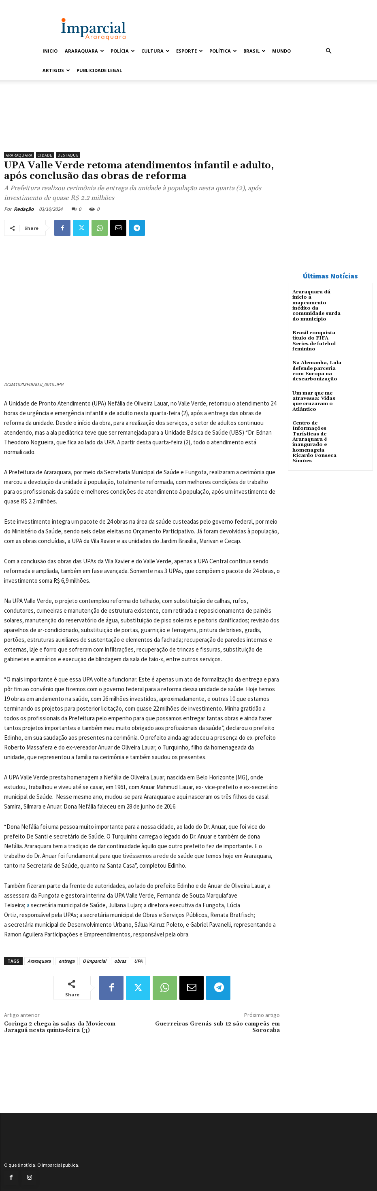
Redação (24, 209)
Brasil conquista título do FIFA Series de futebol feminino (313, 340)
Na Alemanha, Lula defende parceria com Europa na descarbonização (316, 370)
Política (223, 51)
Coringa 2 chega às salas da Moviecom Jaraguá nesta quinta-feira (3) (59, 1027)
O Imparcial (94, 961)
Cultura (155, 51)
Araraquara (84, 51)
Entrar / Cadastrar (58, 5)
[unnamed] (142, 127)
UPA (138, 961)
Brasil (254, 51)
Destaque (68, 155)
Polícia (123, 51)
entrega (67, 961)
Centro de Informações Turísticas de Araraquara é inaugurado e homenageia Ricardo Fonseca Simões (314, 440)
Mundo (281, 51)
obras (120, 961)
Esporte (189, 51)
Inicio (50, 51)
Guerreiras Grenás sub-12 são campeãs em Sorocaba (217, 1027)
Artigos (56, 70)
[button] (329, 51)
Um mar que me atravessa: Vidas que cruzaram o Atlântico (313, 400)
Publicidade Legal (99, 70)
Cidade (45, 155)
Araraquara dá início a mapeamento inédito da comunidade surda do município (316, 305)
